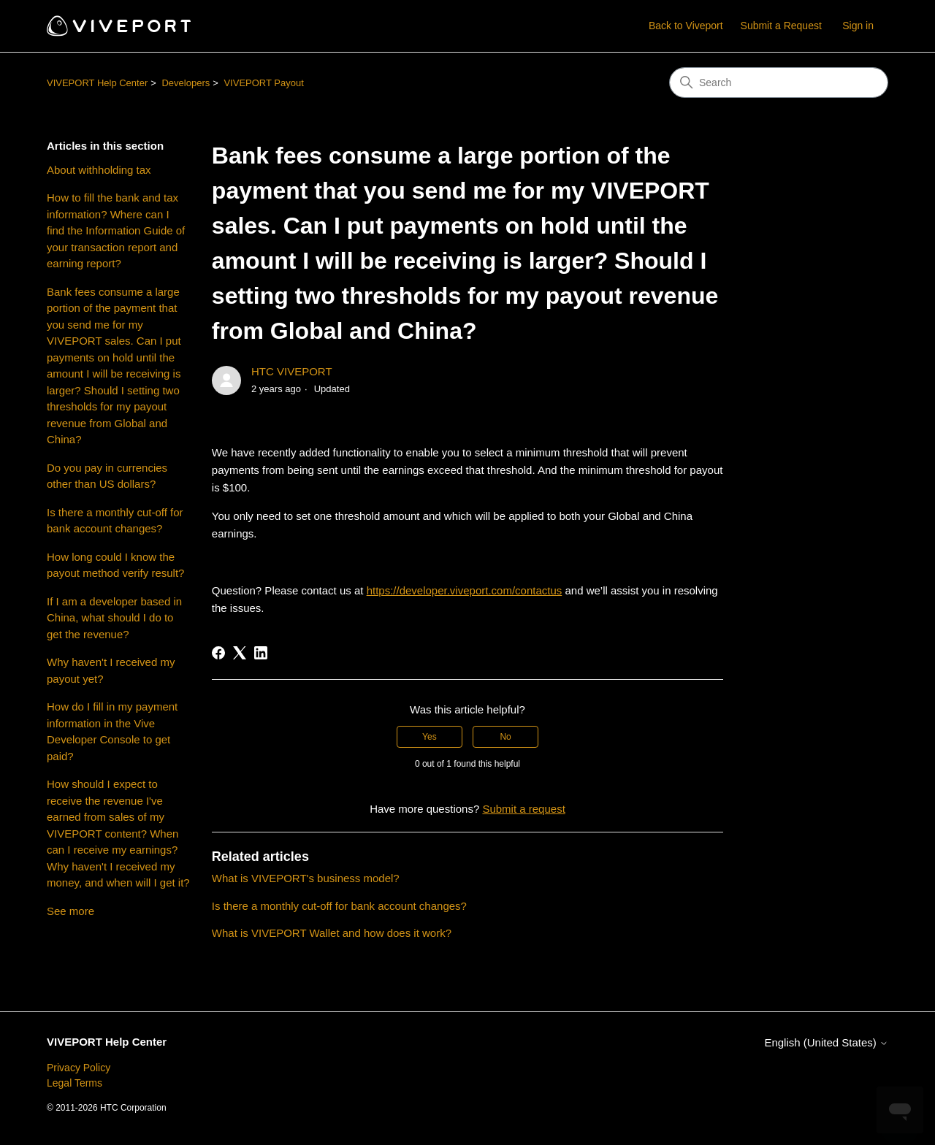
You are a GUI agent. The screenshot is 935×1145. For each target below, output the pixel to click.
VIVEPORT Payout (263, 82)
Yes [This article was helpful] (429, 737)
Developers (185, 82)
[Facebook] (218, 652)
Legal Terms (74, 1083)
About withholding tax (99, 170)
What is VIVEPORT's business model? (306, 878)
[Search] (779, 82)
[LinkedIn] (260, 652)
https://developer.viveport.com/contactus (464, 590)
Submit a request (523, 809)
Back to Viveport (686, 25)
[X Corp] (239, 652)
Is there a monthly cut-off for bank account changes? (115, 520)
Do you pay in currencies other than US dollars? (107, 476)
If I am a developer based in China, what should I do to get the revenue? (114, 617)
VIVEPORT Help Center (97, 82)
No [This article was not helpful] (505, 737)
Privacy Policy (78, 1067)
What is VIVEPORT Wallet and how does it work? (331, 933)
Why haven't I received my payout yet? (111, 670)
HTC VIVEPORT (291, 371)
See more (70, 911)
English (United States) (826, 1042)
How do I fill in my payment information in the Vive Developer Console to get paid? (112, 731)
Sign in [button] (858, 25)
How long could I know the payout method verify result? (115, 565)
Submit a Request (781, 25)
